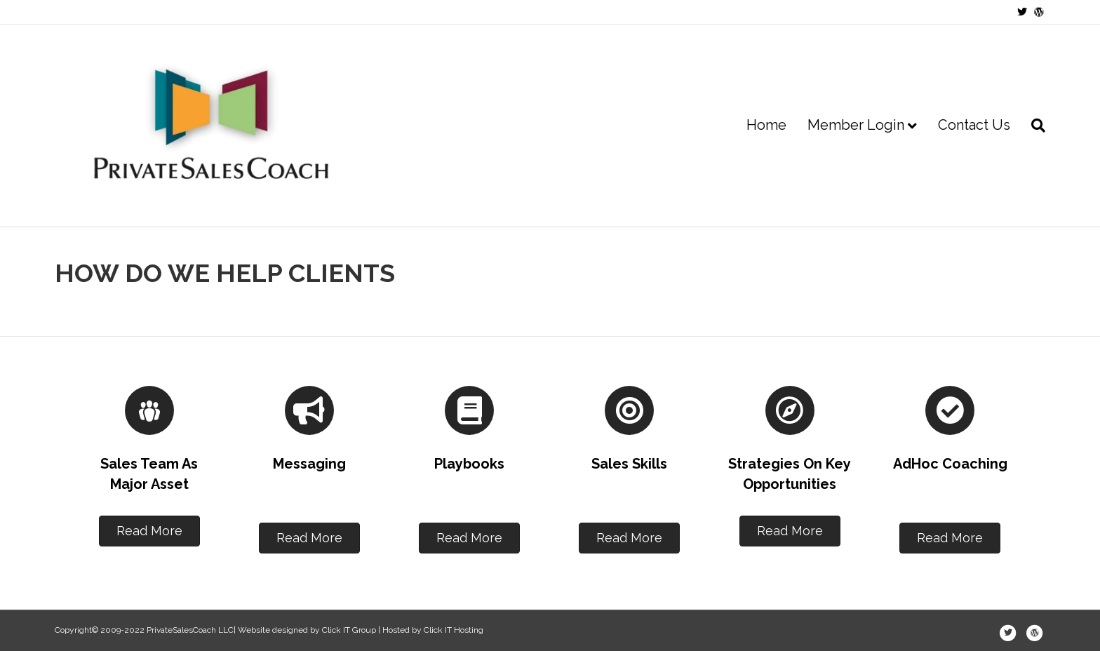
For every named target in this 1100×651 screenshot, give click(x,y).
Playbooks (469, 463)
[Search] (1033, 125)
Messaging (309, 463)
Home (766, 124)
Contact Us (974, 124)
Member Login (855, 124)
